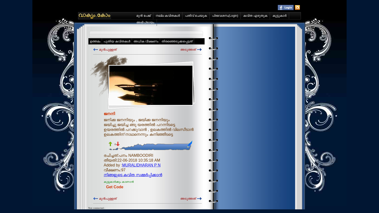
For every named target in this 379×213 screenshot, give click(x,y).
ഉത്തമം (95, 41)
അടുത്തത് (188, 49)
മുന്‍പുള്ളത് (108, 49)
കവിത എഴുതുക (255, 15)
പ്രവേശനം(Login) (225, 15)
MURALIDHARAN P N (141, 165)
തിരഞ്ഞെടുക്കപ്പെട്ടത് (176, 41)
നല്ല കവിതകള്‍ (168, 15)
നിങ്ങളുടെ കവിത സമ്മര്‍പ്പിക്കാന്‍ (133, 175)
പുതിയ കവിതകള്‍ (116, 41)
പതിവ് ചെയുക (196, 15)
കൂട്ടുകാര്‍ (279, 15)
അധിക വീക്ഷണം (146, 41)
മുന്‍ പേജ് (143, 15)
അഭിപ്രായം (145, 22)
